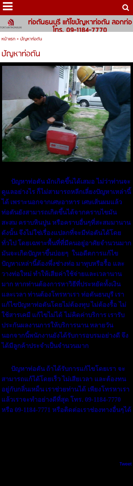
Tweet (125, 464)
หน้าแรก (8, 39)
